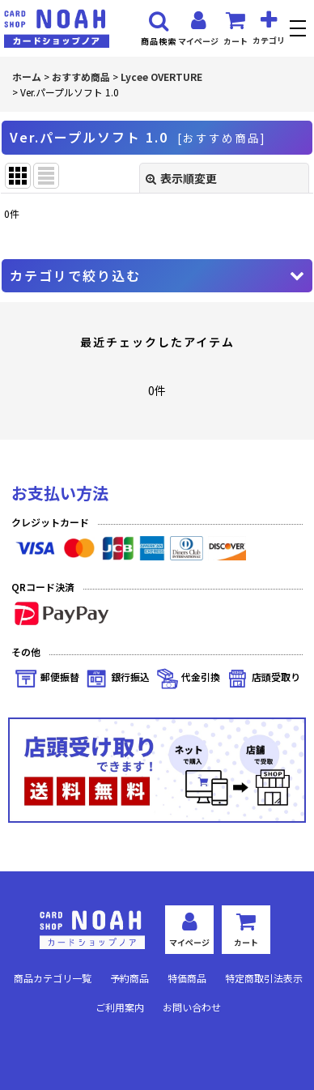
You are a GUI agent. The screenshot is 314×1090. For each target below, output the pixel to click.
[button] (300, 30)
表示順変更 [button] (181, 178)
